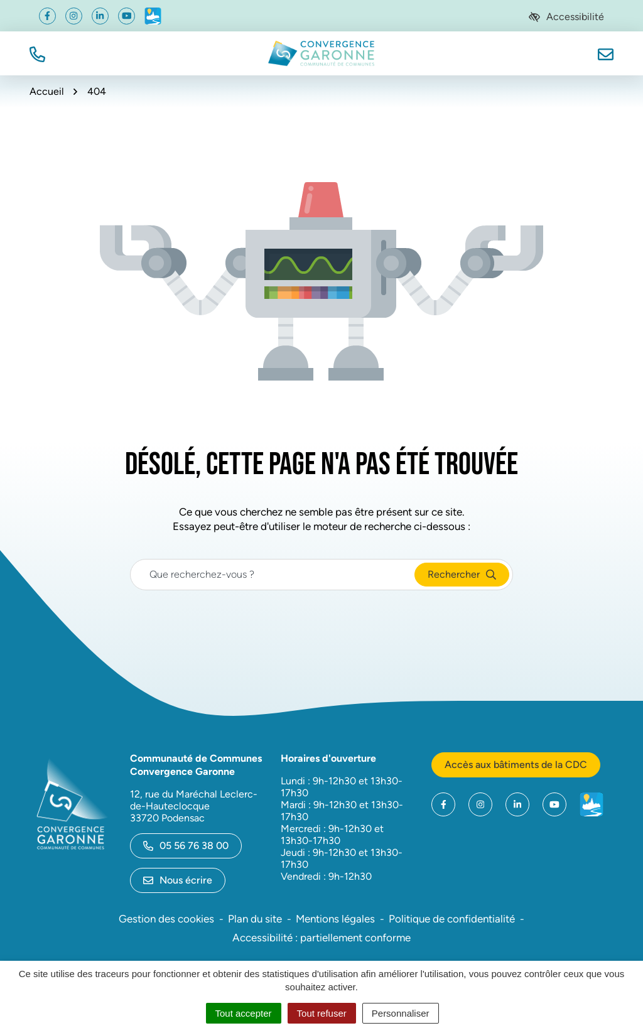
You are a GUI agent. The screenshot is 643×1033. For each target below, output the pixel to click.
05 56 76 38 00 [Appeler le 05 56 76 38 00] (186, 846)
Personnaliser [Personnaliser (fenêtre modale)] (401, 1013)
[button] (37, 53)
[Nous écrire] (605, 53)
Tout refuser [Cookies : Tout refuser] (322, 1013)
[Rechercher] (461, 575)
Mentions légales (335, 918)
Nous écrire (177, 880)
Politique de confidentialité (452, 918)
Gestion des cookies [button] (166, 918)
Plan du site (255, 918)
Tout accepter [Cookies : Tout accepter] (243, 1013)
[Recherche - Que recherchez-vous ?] (273, 575)
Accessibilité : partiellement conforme (321, 937)
